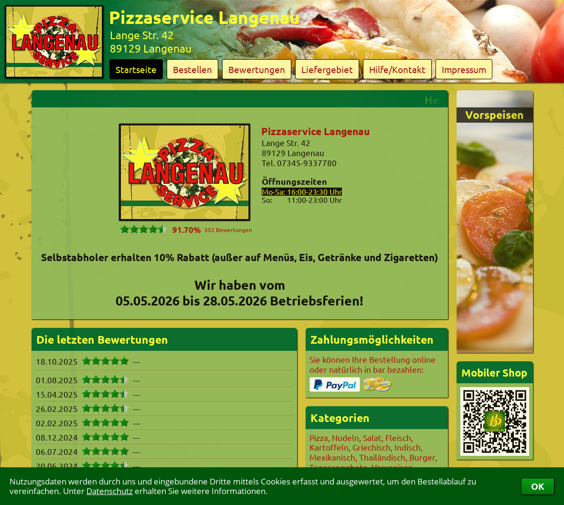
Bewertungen (256, 69)
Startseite (136, 69)
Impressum (464, 69)
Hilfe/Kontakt (397, 69)
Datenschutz (109, 490)
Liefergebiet (327, 69)
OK (537, 486)
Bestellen (192, 69)
